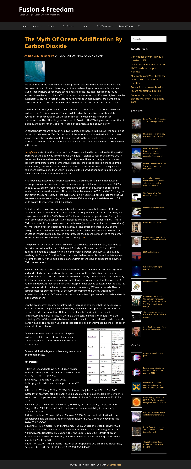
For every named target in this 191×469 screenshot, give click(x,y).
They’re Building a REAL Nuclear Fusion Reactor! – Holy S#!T (153, 444)
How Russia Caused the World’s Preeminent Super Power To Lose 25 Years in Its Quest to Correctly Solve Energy (154, 301)
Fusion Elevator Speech (152, 222)
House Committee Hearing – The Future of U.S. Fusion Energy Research (154, 429)
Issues (54, 26)
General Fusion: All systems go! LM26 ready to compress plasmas (148, 68)
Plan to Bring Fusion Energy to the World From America (154, 135)
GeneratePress (114, 464)
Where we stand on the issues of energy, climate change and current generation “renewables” (152, 152)
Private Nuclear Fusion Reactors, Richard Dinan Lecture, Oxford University (153, 385)
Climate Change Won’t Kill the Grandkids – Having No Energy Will (154, 166)
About (39, 26)
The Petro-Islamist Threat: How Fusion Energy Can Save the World (154, 314)
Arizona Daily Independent (39, 55)
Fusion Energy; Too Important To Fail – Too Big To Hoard (154, 120)
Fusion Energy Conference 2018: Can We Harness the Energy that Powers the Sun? (154, 400)
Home (25, 26)
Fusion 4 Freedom (46, 9)
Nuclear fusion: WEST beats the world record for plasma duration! (148, 79)
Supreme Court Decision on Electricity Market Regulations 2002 (147, 98)
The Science (71, 26)
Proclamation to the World (153, 208)
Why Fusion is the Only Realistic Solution (152, 194)
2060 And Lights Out (151, 252)
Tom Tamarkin (107, 26)
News (88, 26)
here (84, 237)
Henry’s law (31, 152)
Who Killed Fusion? (150, 281)
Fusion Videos (126, 26)
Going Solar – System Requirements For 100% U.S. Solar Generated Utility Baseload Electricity (154, 182)
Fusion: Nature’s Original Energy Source (152, 268)
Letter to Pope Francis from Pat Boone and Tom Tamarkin (154, 238)
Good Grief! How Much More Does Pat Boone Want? (154, 328)
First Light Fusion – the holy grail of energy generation (154, 413)
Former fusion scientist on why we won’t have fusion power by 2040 (153, 370)
